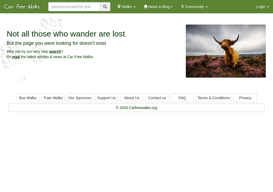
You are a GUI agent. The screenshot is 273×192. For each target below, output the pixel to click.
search (55, 51)
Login (262, 7)
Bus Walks (28, 98)
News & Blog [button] (158, 7)
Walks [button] (126, 7)
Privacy (245, 98)
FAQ (182, 98)
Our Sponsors (79, 98)
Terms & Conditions (214, 98)
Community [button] (194, 7)
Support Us (106, 98)
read (16, 57)
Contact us (157, 98)
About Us (132, 98)
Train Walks (53, 98)
